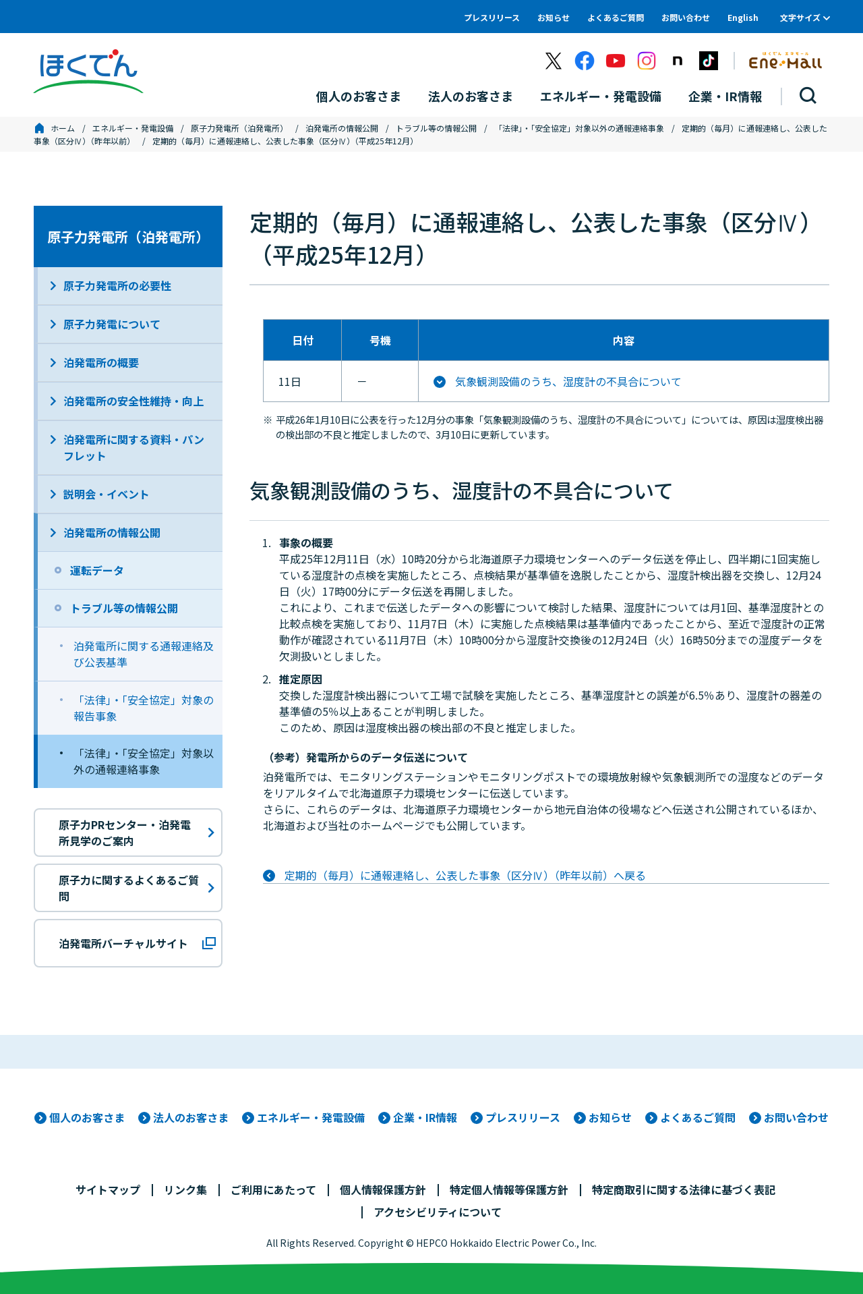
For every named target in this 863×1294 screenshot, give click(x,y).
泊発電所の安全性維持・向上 (133, 401)
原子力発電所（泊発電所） (239, 128)
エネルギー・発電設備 (132, 128)
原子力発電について (111, 324)
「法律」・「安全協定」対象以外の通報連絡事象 (579, 128)
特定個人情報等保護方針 (509, 1189)
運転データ (97, 570)
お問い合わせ (685, 17)
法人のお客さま (191, 1117)
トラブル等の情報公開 (436, 128)
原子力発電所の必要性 (117, 285)
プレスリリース (492, 17)
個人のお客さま (87, 1117)
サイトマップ (108, 1189)
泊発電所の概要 (101, 362)
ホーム (63, 128)
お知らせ (553, 17)
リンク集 (185, 1189)
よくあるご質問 (615, 17)
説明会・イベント (106, 494)
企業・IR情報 (425, 1117)
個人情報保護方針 (383, 1189)
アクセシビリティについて (438, 1212)
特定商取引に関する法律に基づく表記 (683, 1189)
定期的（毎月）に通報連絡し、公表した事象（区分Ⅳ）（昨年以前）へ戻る (465, 875)
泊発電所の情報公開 (341, 128)
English (742, 17)
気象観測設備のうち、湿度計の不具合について (568, 381)
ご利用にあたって (273, 1189)
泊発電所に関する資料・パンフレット (133, 447)
